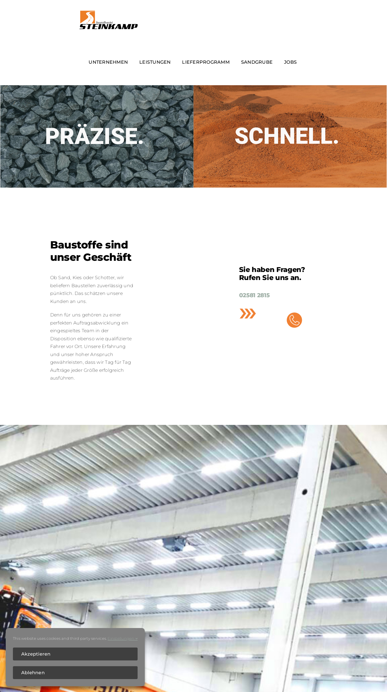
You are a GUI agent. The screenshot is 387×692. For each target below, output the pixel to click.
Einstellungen (123, 638)
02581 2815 (254, 295)
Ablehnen (33, 672)
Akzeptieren (36, 654)
